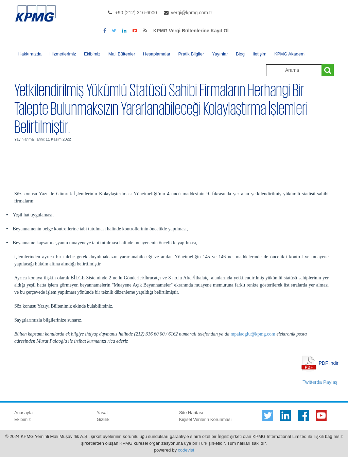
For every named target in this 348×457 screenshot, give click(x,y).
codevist (186, 450)
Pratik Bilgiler (191, 53)
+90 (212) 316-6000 (136, 12)
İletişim (259, 53)
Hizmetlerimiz (63, 53)
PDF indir (328, 362)
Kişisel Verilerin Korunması (205, 419)
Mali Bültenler (121, 53)
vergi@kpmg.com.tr (191, 12)
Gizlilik (103, 419)
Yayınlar (220, 53)
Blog (240, 53)
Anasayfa (23, 412)
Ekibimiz (92, 53)
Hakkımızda (30, 53)
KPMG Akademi (290, 53)
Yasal (102, 412)
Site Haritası (191, 412)
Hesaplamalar (156, 53)
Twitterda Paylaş (319, 382)
